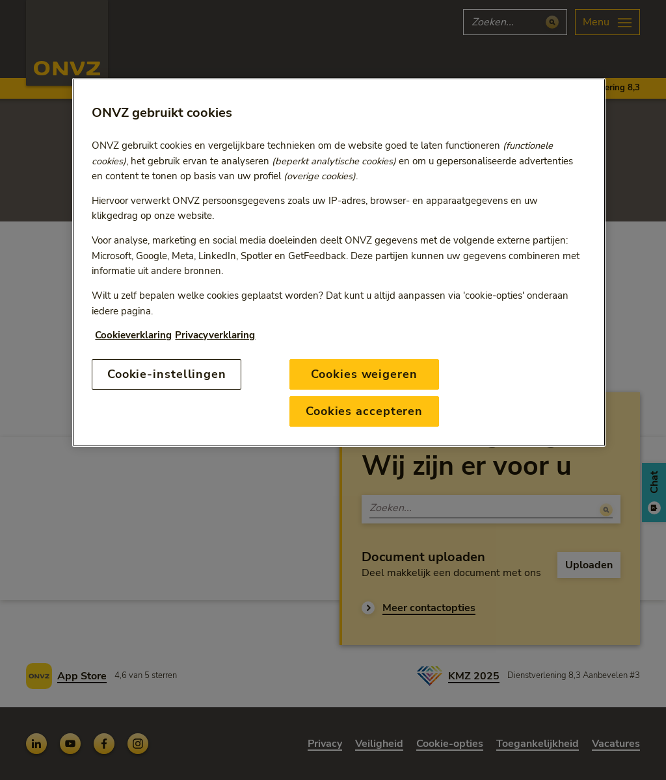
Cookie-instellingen (166, 374)
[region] (338, 262)
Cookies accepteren (364, 411)
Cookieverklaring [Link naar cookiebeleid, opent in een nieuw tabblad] (133, 335)
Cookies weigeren (364, 374)
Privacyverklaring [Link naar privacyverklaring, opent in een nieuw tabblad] (215, 335)
